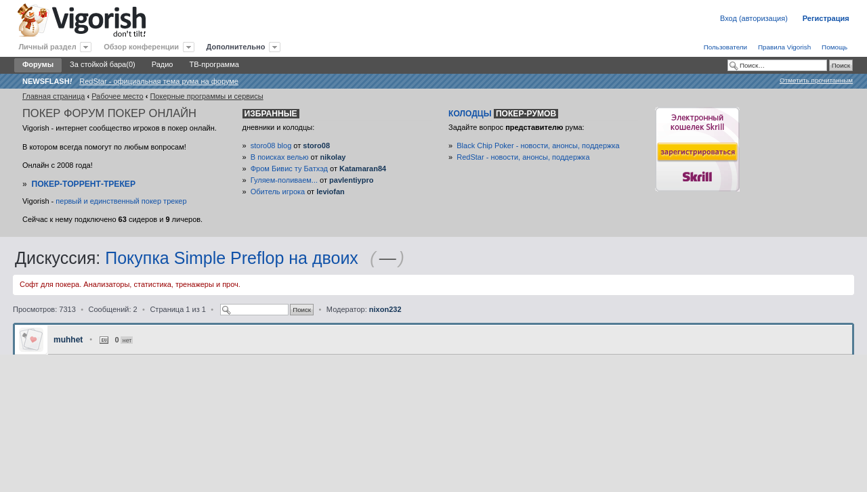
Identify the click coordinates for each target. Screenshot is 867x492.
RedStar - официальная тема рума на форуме (158, 81)
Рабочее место (117, 96)
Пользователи (725, 47)
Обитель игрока (278, 191)
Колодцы (503, 113)
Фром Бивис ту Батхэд (289, 168)
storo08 (316, 145)
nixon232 (385, 309)
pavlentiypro (351, 180)
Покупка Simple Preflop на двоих (231, 257)
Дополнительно (236, 47)
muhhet (68, 339)
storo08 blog (271, 145)
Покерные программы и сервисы (206, 96)
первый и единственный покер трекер (121, 201)
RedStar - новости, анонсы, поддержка (523, 157)
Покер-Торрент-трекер (83, 184)
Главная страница (53, 96)
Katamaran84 (362, 168)
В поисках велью (280, 157)
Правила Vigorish (784, 47)
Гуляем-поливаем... (284, 180)
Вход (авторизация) (754, 18)
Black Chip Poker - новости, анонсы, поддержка (538, 145)
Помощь (834, 47)
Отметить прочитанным (816, 80)
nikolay (332, 157)
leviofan (330, 191)
